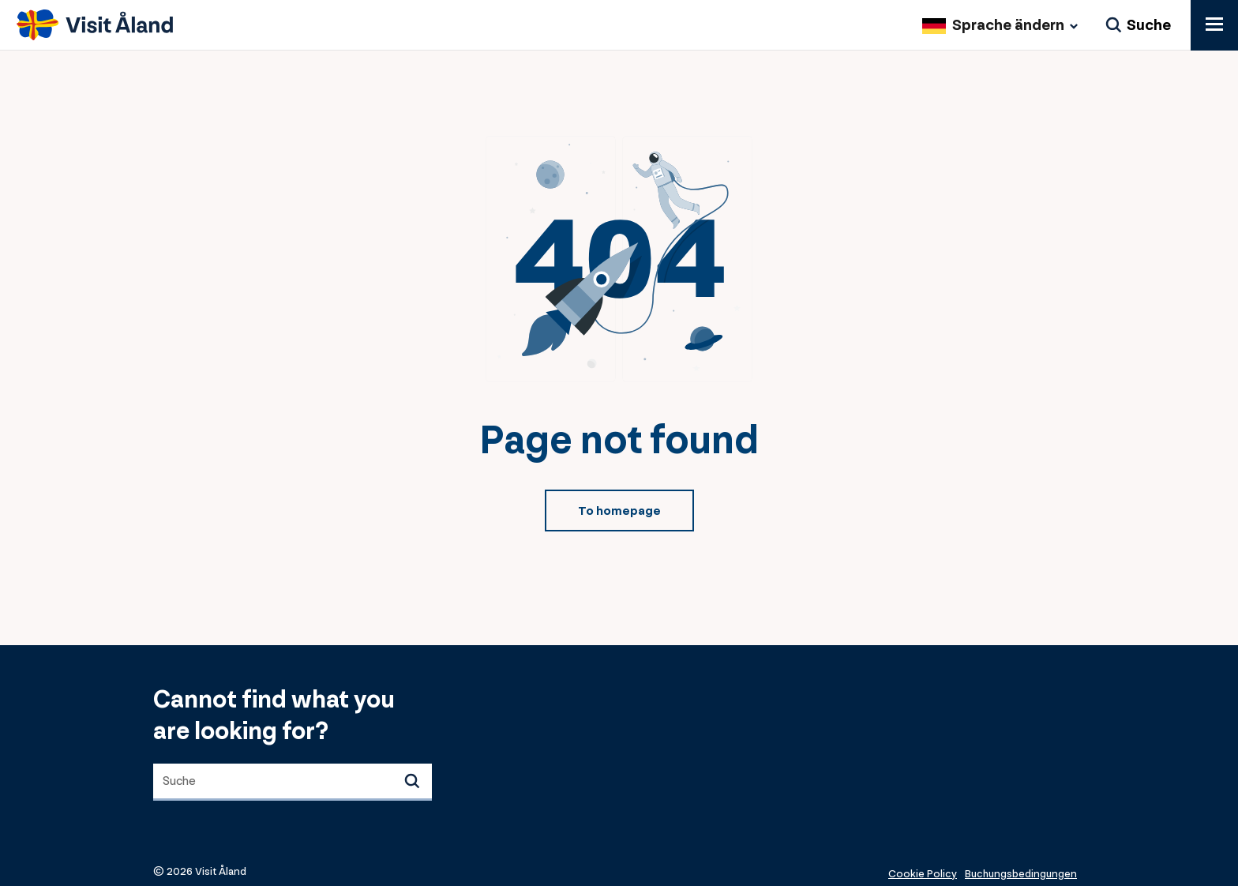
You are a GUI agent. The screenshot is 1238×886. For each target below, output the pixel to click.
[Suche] (1138, 26)
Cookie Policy (922, 873)
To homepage (619, 511)
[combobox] (292, 782)
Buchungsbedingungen (1021, 873)
